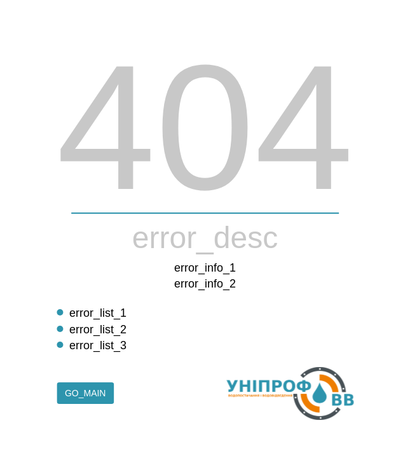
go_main (85, 394)
